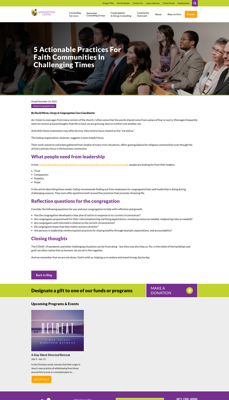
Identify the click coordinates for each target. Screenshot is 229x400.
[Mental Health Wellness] (75, 14)
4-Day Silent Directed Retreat (50, 355)
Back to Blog (44, 275)
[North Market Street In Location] (123, 3)
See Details (40, 378)
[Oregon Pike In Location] (108, 3)
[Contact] (137, 3)
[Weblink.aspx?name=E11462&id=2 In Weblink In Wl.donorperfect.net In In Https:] (191, 14)
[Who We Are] (158, 14)
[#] (195, 3)
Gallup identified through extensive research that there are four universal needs (84, 164)
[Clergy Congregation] (121, 14)
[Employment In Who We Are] (183, 3)
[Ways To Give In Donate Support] (174, 14)
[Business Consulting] (95, 14)
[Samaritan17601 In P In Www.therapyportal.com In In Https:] (169, 3)
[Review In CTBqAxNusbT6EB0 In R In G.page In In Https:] (153, 3)
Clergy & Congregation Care (43, 106)
